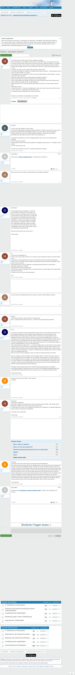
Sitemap (51, 666)
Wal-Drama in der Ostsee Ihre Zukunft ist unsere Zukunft (24, 634)
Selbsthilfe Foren (16, 7)
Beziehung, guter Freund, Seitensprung (18, 617)
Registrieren (50, 10)
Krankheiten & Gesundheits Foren (17, 651)
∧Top (72, 673)
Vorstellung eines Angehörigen (15, 613)
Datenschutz (24, 666)
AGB (38, 666)
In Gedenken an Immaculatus (15, 605)
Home (3, 7)
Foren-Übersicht (4, 651)
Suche (24, 7)
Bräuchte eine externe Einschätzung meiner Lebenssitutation (25, 638)
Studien (51, 7)
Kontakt (10, 666)
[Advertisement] (36, 429)
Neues (8, 7)
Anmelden (58, 10)
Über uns (14, 666)
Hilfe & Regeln (43, 7)
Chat (36, 7)
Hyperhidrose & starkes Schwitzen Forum (35, 651)
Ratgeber (31, 7)
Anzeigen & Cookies (32, 666)
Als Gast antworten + (6, 55)
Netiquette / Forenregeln (44, 666)
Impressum (19, 666)
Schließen (30, 47)
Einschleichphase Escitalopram (15, 645)
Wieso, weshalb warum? (12, 51)
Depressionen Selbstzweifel (14, 620)
